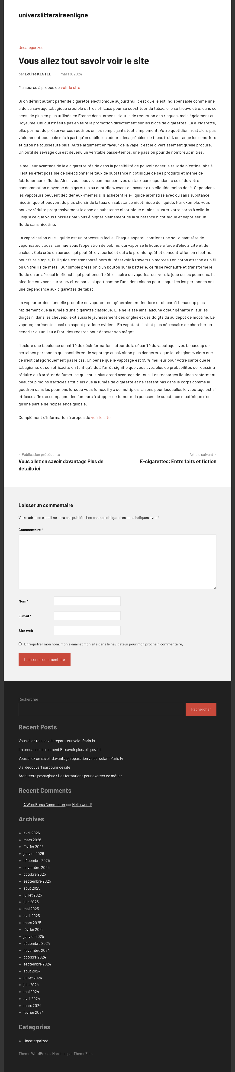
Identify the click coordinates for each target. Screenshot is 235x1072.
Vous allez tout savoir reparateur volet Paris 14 (57, 740)
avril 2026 (31, 832)
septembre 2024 (37, 964)
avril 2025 (31, 915)
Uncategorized (31, 47)
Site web (26, 630)
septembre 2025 (37, 881)
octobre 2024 (34, 957)
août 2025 (31, 888)
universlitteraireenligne (57, 14)
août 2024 (31, 970)
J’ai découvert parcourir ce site (44, 767)
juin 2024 (31, 984)
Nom (23, 601)
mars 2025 (32, 922)
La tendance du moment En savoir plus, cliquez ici (60, 749)
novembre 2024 (36, 950)
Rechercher (28, 699)
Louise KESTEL (38, 73)
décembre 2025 (36, 860)
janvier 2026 (33, 853)
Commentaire (31, 529)
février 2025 (33, 929)
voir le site (70, 87)
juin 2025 (31, 901)
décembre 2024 (36, 943)
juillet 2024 (32, 977)
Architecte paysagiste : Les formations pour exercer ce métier (70, 775)
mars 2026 (32, 839)
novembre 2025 (36, 867)
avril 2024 (31, 998)
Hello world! (82, 804)
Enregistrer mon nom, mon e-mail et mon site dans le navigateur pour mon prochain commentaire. (103, 644)
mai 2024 (31, 991)
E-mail (25, 616)
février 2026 (33, 846)
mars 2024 (32, 1005)
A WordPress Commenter (44, 804)
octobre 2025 (34, 874)
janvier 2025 (33, 936)
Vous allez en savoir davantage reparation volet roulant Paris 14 (71, 758)
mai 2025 (31, 908)
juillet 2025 (32, 895)
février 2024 (33, 1012)
